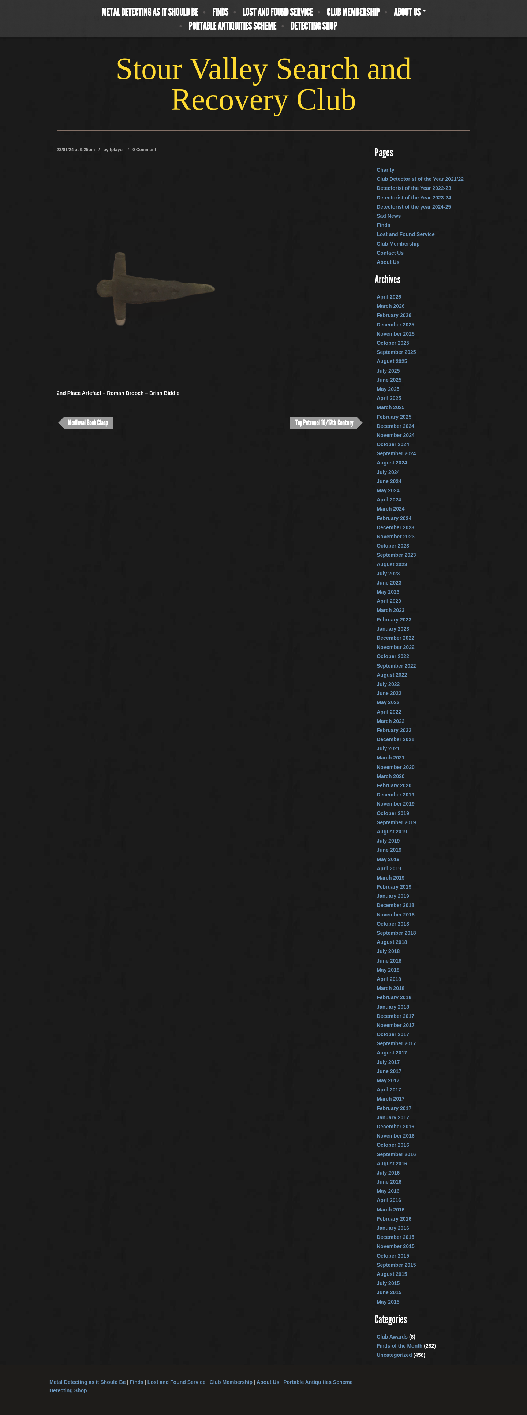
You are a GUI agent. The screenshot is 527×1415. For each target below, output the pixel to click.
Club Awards (392, 1337)
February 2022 (394, 730)
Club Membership (353, 12)
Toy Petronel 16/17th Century (324, 422)
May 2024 (388, 490)
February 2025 (394, 417)
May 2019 (388, 859)
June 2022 (389, 693)
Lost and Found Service (278, 12)
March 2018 (390, 988)
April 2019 (389, 868)
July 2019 (388, 841)
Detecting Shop (314, 26)
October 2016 (393, 1145)
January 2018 (393, 1007)
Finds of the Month (399, 1346)
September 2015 (396, 1265)
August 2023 (392, 564)
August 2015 (392, 1274)
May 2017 (388, 1080)
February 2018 (394, 997)
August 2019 (392, 832)
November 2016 (396, 1136)
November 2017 (396, 1025)
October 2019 (393, 813)
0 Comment (144, 149)
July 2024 (388, 472)
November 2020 (396, 767)
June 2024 (389, 481)
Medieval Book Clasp (88, 422)
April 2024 (389, 500)
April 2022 (389, 712)
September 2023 (396, 555)
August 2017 (392, 1053)
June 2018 (389, 961)
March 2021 (390, 758)
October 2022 (393, 656)
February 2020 (394, 785)
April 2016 (389, 1200)
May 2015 (388, 1302)
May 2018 (388, 970)
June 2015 (389, 1292)
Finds (220, 12)
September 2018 (396, 933)
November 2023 (396, 537)
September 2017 (396, 1043)
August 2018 (392, 942)
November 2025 (396, 334)
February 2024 (394, 518)
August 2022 (392, 675)
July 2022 (388, 684)
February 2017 (394, 1108)
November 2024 (396, 435)
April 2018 (389, 979)
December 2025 (395, 325)
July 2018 (388, 951)
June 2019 (389, 850)
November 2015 (396, 1246)
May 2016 (388, 1191)
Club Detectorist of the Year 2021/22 (420, 179)
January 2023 (393, 629)
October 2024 (393, 444)
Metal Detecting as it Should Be (149, 12)
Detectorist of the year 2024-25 (414, 207)
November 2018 (396, 915)
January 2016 (393, 1228)
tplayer (117, 149)
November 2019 (396, 804)
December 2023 (395, 527)
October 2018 (393, 924)
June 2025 (389, 380)
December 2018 (395, 905)
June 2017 (389, 1071)
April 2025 (389, 398)
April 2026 (389, 297)
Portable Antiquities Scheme (232, 26)
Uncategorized (394, 1355)
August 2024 (392, 463)
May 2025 (388, 389)
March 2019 (390, 878)
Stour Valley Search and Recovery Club (263, 84)
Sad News (389, 216)
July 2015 (388, 1283)
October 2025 (393, 343)
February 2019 (394, 887)
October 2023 (393, 546)
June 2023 (389, 583)
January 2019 (393, 896)
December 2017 (395, 1016)
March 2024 (390, 509)
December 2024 (395, 426)
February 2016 (394, 1219)
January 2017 (393, 1117)
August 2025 (392, 361)
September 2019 (396, 822)
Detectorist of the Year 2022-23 (414, 188)
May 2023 (388, 592)
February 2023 (394, 620)
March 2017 (390, 1099)
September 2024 (396, 453)
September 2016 (396, 1154)
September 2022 (396, 666)
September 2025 (396, 352)
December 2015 (395, 1237)
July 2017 (388, 1062)
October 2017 (393, 1034)
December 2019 (395, 795)
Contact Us (390, 253)
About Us (410, 12)
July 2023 (388, 573)
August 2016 (392, 1163)
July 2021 (388, 748)
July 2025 (388, 371)
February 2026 (394, 315)
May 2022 (388, 702)
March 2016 (390, 1210)
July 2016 (388, 1173)
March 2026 (390, 306)
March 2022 (390, 721)
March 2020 (390, 776)
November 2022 (396, 647)
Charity (385, 170)
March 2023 (390, 610)
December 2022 (395, 638)
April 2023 (389, 601)
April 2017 (389, 1090)
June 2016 (389, 1182)
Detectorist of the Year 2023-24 (414, 198)
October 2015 (393, 1256)
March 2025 (390, 407)
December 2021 (395, 739)
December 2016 (395, 1127)
